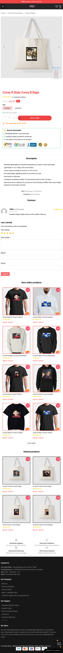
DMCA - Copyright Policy (9, 592)
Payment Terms (6, 608)
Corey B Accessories (15, 13)
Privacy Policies (6, 589)
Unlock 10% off (59, 643)
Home (3, 13)
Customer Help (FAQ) (8, 617)
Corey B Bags (30, 13)
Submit (5, 274)
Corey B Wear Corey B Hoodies (43, 317)
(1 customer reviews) (19, 97)
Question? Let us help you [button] (53, 650)
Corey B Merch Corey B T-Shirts (13, 317)
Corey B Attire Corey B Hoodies (43, 394)
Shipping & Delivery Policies (10, 605)
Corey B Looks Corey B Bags (42, 486)
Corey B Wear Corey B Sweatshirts (44, 355)
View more (31, 443)
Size (4, 105)
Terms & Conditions (7, 586)
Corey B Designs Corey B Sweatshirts (15, 355)
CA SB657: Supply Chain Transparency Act (15, 595)
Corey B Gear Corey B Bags (11, 525)
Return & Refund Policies (9, 611)
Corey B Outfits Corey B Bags (12, 486)
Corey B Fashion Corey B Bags (43, 525)
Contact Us (5, 614)
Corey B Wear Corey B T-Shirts (42, 432)
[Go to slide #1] (26, 84)
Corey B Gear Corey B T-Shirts (12, 394)
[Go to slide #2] (37, 84)
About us (4, 583)
